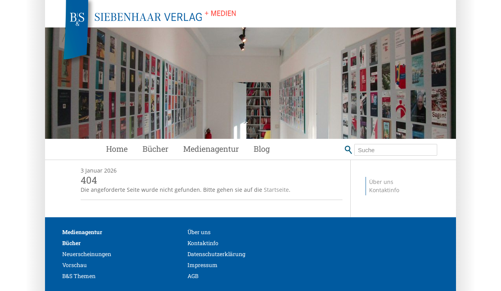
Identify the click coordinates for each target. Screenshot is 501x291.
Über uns (381, 182)
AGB (192, 276)
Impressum (202, 265)
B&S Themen (79, 276)
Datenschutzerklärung (216, 254)
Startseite (276, 189)
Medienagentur (211, 149)
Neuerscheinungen (86, 254)
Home (117, 149)
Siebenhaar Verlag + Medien (219, 35)
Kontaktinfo (384, 190)
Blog (262, 149)
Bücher (155, 149)
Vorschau (74, 265)
